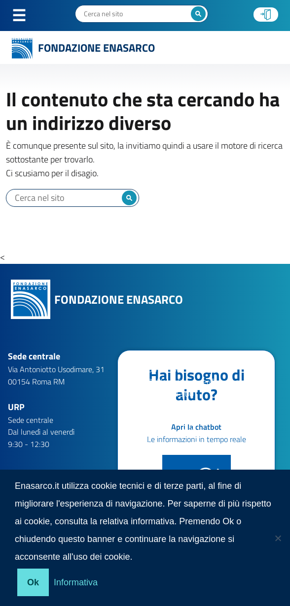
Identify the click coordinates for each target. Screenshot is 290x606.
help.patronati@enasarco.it (192, 444)
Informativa (76, 582)
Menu (24, 15)
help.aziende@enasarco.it (190, 432)
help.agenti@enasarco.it (188, 420)
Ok (33, 582)
